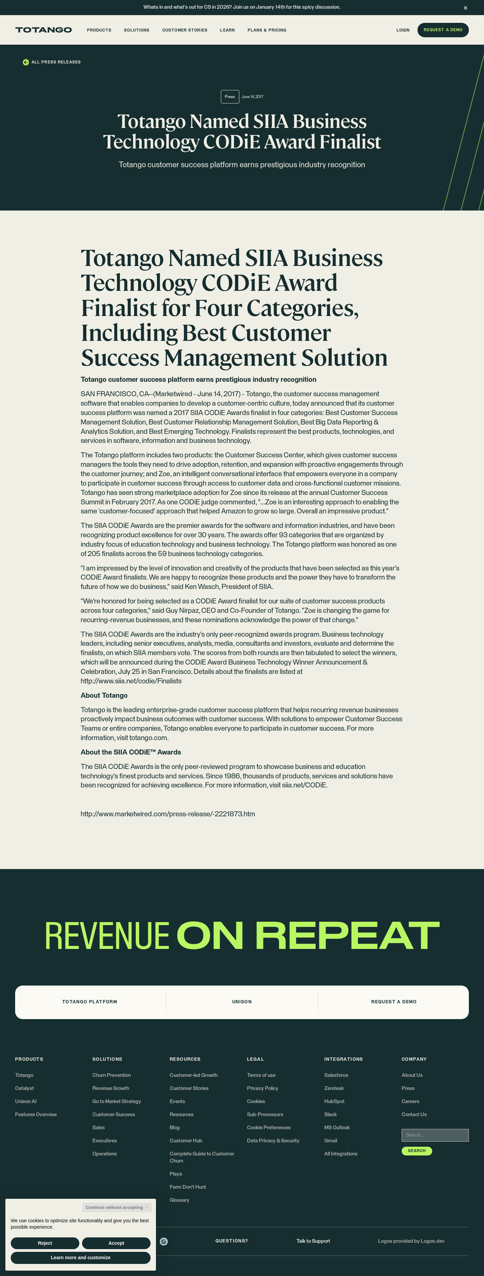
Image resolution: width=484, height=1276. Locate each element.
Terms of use (261, 1075)
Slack (330, 1114)
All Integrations (341, 1153)
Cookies (256, 1101)
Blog (175, 1127)
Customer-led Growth (193, 1075)
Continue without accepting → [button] (117, 1207)
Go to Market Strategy (116, 1101)
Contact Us (414, 1114)
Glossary (180, 1200)
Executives (104, 1140)
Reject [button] (45, 1243)
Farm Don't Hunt (188, 1187)
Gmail (330, 1140)
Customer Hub (186, 1140)
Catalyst (24, 1088)
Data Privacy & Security (273, 1140)
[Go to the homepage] (43, 30)
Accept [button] (116, 1243)
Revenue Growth (110, 1088)
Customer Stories (189, 1088)
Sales (98, 1127)
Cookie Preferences (269, 1127)
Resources (182, 1114)
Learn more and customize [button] (80, 1257)
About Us (412, 1075)
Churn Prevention (111, 1075)
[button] (99, 30)
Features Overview (36, 1114)
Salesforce (336, 1075)
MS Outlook (337, 1127)
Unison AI (26, 1101)
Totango (24, 1075)
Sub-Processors (265, 1114)
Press (408, 1088)
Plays (176, 1174)
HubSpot (334, 1101)
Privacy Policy (262, 1088)
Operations (104, 1153)
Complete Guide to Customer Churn (202, 1157)
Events (177, 1101)
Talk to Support (313, 1241)
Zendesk (334, 1088)
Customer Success (113, 1114)
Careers (410, 1101)
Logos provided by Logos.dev (411, 1241)
